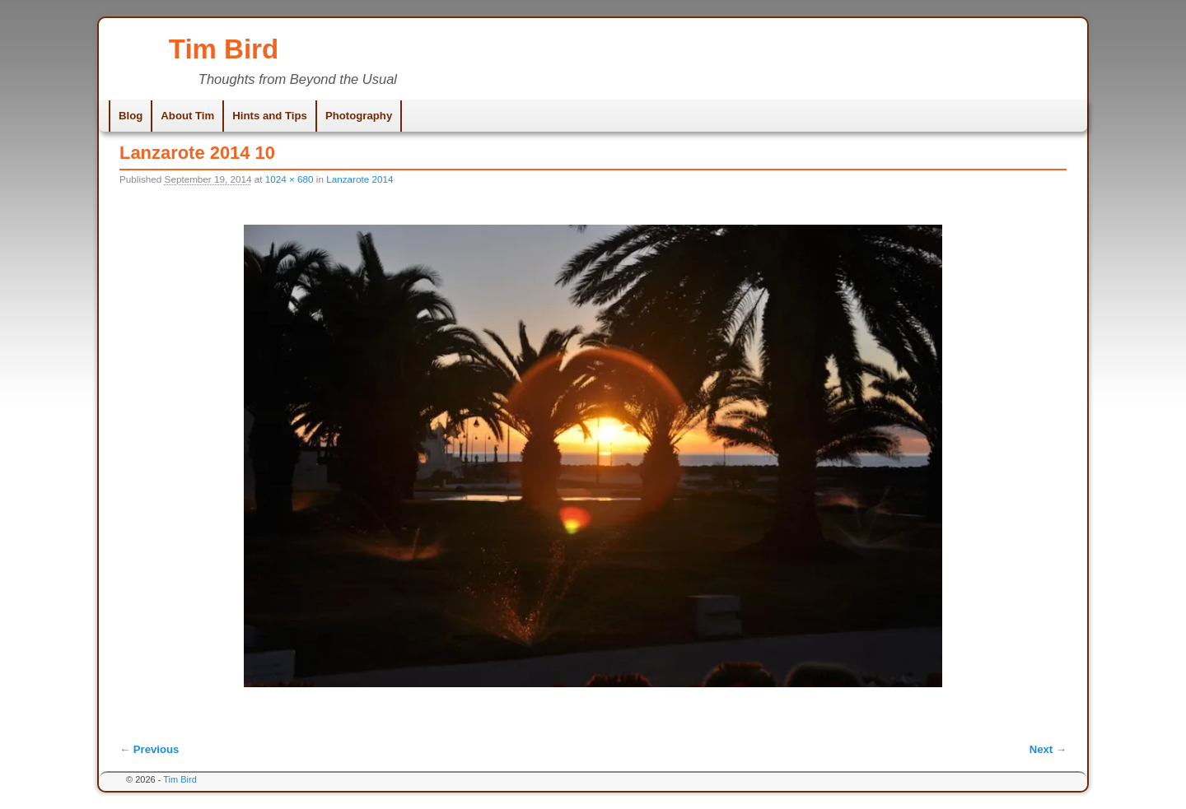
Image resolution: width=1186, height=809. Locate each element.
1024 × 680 (289, 179)
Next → (1048, 749)
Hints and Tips (269, 115)
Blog (130, 115)
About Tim (187, 115)
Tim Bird (223, 49)
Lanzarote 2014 (359, 179)
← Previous (149, 749)
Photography (358, 115)
